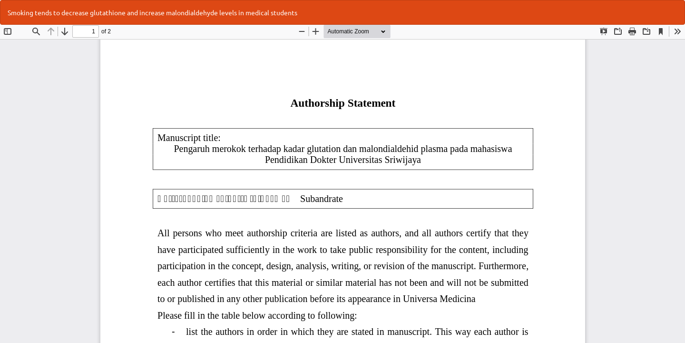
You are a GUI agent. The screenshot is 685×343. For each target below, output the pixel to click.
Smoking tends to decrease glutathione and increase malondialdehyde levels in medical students (152, 12)
